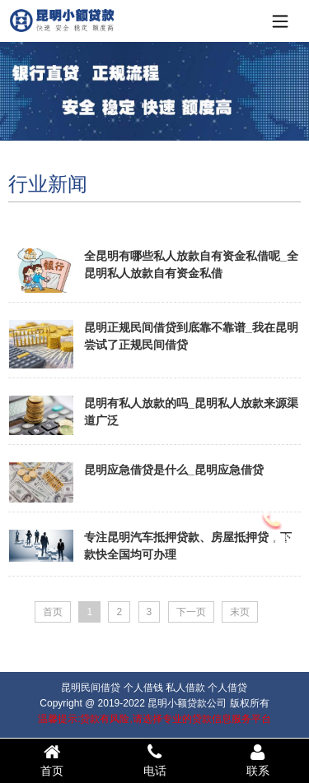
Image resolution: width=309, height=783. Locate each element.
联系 (257, 760)
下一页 (191, 612)
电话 (154, 760)
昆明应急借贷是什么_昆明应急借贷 (174, 469)
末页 (240, 612)
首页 (51, 760)
